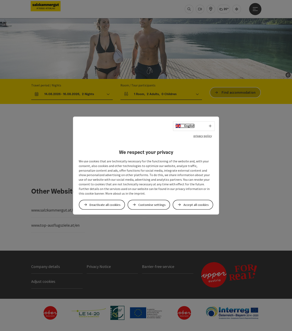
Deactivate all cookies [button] (104, 205)
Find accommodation (239, 92)
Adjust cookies (43, 281)
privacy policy (202, 136)
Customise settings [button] (152, 205)
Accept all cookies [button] (196, 205)
